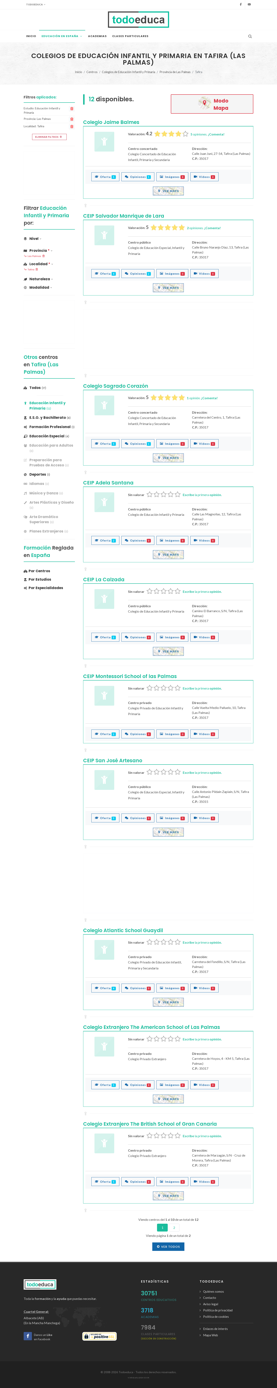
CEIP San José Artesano (112, 760)
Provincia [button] (38, 250)
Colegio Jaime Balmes (111, 122)
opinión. (202, 398)
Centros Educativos (159, 1300)
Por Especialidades (43, 587)
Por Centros (37, 571)
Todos (35, 387)
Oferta (105, 176)
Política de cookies (216, 1316)
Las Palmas (34, 256)
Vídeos (204, 176)
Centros (92, 72)
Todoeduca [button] (35, 4)
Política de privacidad (218, 1310)
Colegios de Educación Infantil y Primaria (128, 72)
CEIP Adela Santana (108, 482)
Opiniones (138, 176)
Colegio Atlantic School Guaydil (123, 930)
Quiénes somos (213, 1291)
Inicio (78, 72)
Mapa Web (210, 1335)
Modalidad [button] (38, 287)
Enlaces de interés (215, 1329)
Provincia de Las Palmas (175, 72)
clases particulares (158, 1336)
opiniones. (208, 134)
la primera (202, 495)
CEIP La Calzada (104, 579)
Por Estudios (37, 579)
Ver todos (168, 1246)
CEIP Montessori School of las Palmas (130, 676)
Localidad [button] (38, 263)
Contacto (209, 1297)
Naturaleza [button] (38, 279)
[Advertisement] (168, 339)
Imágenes (172, 176)
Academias (150, 1317)
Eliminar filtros (49, 137)
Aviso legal (210, 1304)
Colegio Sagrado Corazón (115, 386)
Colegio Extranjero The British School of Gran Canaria (150, 1124)
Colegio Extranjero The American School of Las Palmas (151, 1027)
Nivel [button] (32, 238)
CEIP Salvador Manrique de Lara (123, 215)
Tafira (31, 270)
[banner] (49, 448)
